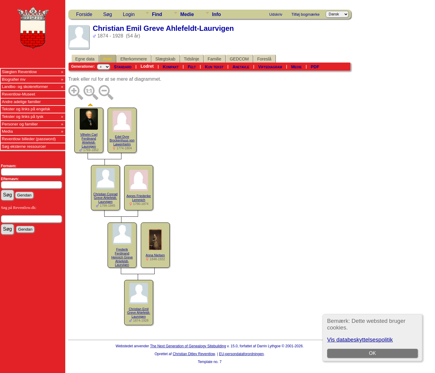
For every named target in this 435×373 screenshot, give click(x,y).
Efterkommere (133, 59)
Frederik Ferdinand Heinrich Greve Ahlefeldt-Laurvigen (122, 257)
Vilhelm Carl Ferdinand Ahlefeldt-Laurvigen (88, 140)
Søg (107, 14)
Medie (187, 14)
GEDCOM (239, 59)
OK (372, 353)
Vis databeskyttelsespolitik (360, 339)
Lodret (147, 66)
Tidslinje (191, 59)
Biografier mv (14, 79)
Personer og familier (20, 124)
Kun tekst (214, 66)
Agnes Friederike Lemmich (139, 198)
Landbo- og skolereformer (25, 86)
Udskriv (275, 14)
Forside (84, 14)
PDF (315, 66)
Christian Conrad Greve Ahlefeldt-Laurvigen (105, 198)
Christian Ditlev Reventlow (194, 354)
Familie (214, 59)
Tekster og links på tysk (23, 116)
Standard (122, 66)
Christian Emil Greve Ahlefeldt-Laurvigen (138, 313)
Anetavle (241, 66)
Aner (107, 59)
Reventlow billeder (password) (29, 139)
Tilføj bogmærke (306, 14)
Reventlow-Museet (18, 94)
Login (129, 14)
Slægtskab (165, 59)
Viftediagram (270, 66)
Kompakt (171, 66)
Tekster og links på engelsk (26, 109)
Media (7, 131)
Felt (192, 66)
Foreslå (264, 59)
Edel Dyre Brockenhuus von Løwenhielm (122, 140)
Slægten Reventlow (19, 72)
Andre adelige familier (21, 101)
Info (216, 14)
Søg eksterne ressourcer (24, 146)
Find (157, 14)
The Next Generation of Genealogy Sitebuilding (188, 346)
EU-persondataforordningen (241, 354)
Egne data (85, 59)
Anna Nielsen (155, 255)
